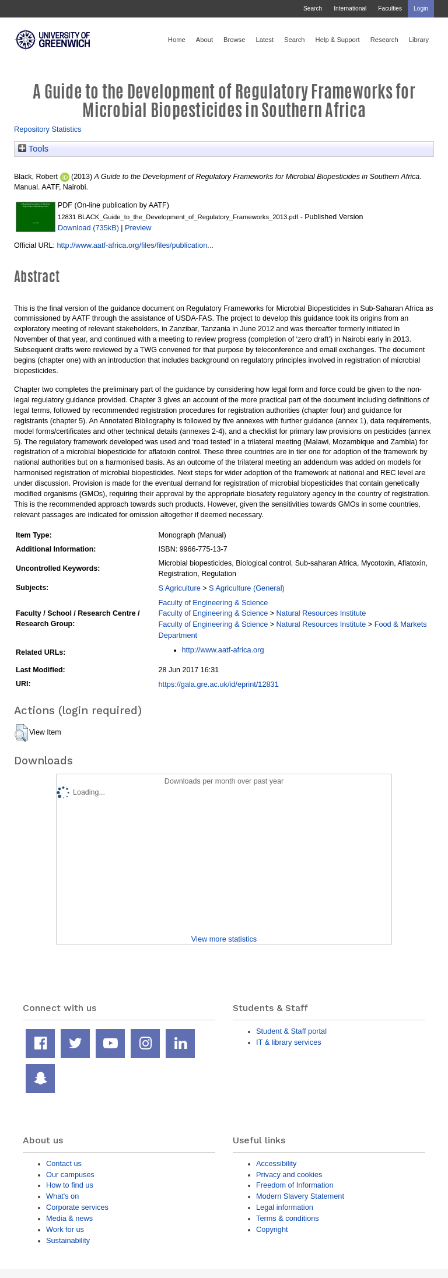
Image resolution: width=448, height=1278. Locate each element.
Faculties (390, 8)
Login (421, 8)
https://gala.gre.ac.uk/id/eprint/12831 (219, 684)
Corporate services (77, 1207)
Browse (234, 39)
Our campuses (70, 1174)
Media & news (69, 1218)
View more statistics (224, 939)
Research (384, 39)
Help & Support (338, 39)
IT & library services (288, 1042)
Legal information (284, 1207)
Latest (265, 39)
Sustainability (68, 1240)
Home (177, 39)
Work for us (65, 1229)
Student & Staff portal (291, 1031)
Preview (138, 227)
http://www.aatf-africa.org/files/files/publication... (135, 245)
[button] (21, 733)
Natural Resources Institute (321, 613)
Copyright (272, 1229)
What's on (62, 1196)
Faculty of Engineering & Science (213, 602)
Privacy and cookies (289, 1174)
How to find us (69, 1185)
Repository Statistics (48, 129)
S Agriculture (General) (247, 588)
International (350, 8)
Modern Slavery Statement (300, 1196)
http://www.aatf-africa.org (223, 649)
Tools (33, 148)
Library (419, 39)
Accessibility (276, 1163)
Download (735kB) (88, 227)
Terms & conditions (287, 1218)
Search (312, 8)
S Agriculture (180, 588)
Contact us (64, 1163)
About (204, 39)
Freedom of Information (295, 1185)
